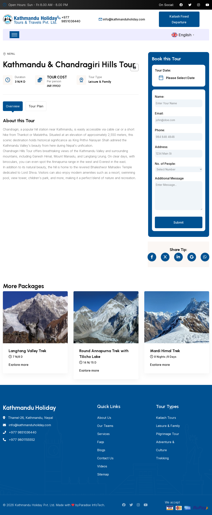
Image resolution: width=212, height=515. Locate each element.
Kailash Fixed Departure (179, 19)
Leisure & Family (168, 426)
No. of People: (165, 164)
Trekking (162, 458)
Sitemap (103, 474)
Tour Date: (163, 70)
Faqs (100, 442)
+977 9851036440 (70, 19)
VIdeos (102, 466)
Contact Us (105, 458)
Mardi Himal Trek (165, 350)
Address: (161, 147)
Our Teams (105, 426)
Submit (179, 222)
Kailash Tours (166, 418)
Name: (159, 96)
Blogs (101, 450)
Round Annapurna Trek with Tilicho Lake (104, 353)
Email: (159, 113)
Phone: (160, 130)
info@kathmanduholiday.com (124, 19)
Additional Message (169, 178)
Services (103, 434)
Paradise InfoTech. (92, 505)
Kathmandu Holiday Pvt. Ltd (34, 505)
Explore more (18, 365)
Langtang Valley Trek (27, 350)
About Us (104, 418)
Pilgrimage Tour (167, 434)
